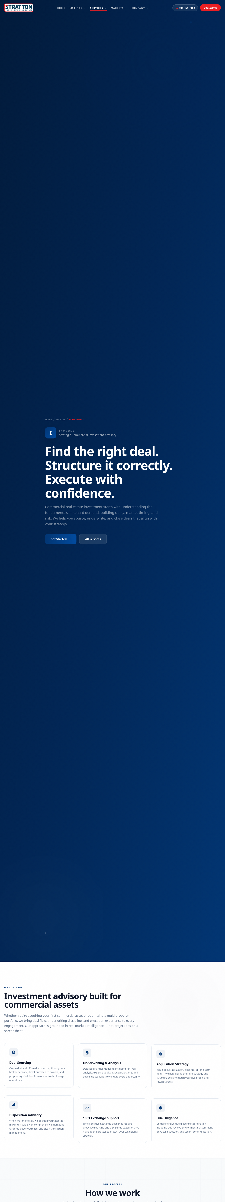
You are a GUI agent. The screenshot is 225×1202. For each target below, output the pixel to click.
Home (61, 7)
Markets (119, 7)
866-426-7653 (185, 7)
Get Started (210, 7)
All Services (93, 539)
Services (98, 7)
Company (140, 7)
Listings (77, 7)
